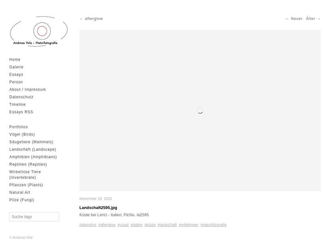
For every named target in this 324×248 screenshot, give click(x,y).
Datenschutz (21, 97)
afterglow (94, 19)
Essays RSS (21, 112)
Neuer (297, 19)
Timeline (17, 104)
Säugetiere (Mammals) (31, 142)
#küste (150, 225)
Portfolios (18, 127)
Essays (16, 74)
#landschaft (167, 225)
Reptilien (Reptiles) (28, 164)
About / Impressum (27, 89)
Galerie (16, 67)
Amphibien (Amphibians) (33, 157)
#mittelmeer (189, 225)
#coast (123, 225)
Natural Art (20, 192)
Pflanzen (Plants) (26, 185)
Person (16, 82)
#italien (137, 225)
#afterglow (106, 225)
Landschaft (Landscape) (32, 149)
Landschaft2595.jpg (98, 207)
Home (15, 59)
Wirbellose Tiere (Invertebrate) (25, 175)
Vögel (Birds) (22, 134)
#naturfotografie (213, 225)
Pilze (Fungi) (21, 200)
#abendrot (87, 225)
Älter (310, 19)
